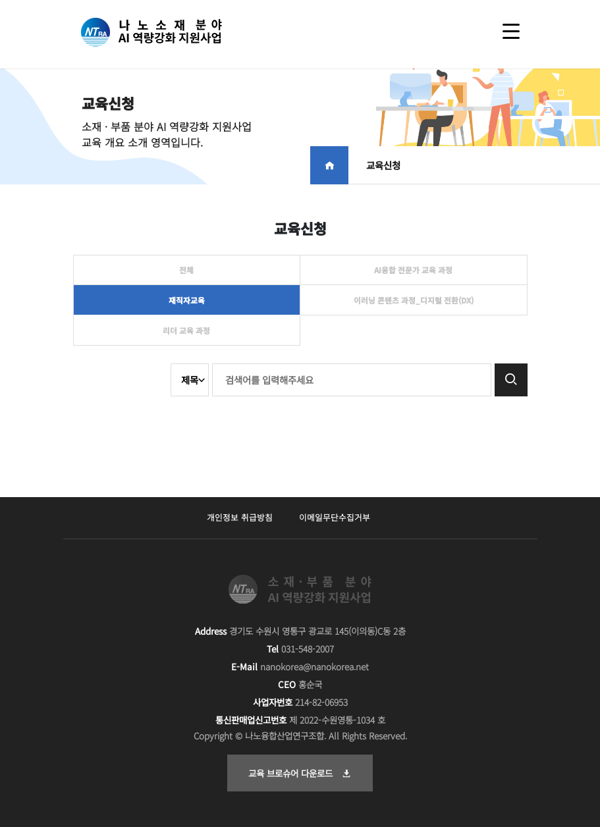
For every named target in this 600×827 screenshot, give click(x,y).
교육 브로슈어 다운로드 (300, 773)
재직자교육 (187, 300)
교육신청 (383, 165)
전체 (186, 269)
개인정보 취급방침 (240, 517)
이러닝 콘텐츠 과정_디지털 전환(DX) (414, 300)
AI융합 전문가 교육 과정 (413, 269)
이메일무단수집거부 (334, 517)
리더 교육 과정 (186, 330)
